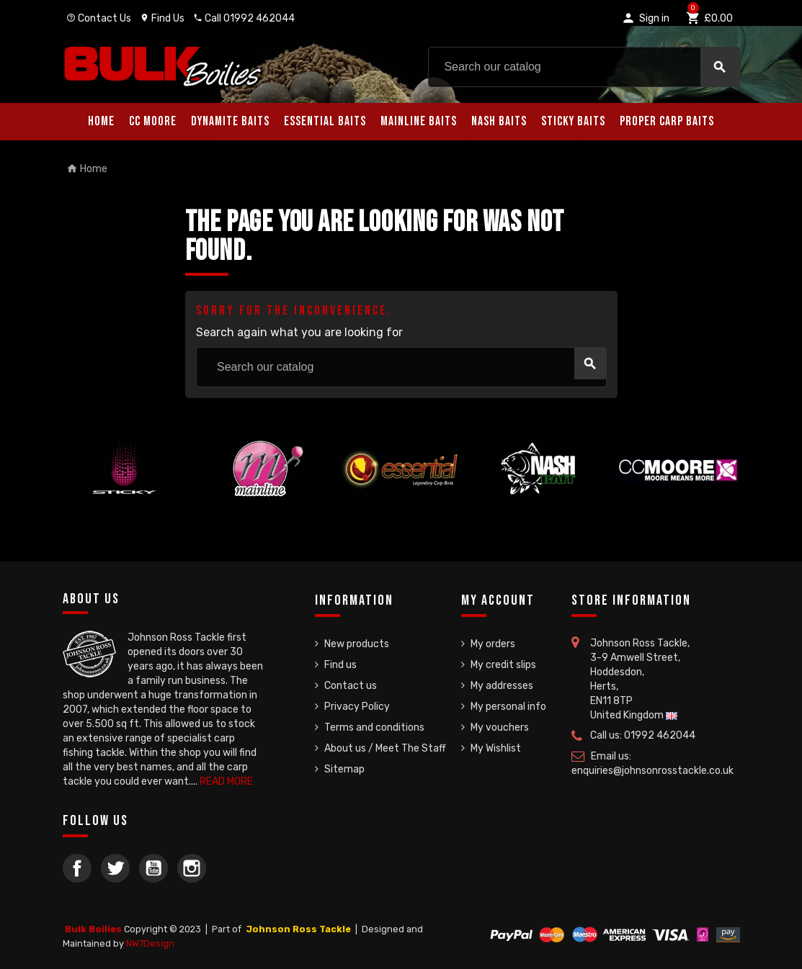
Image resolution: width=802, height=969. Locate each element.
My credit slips (503, 665)
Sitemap (344, 769)
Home (101, 121)
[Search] (584, 67)
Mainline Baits (418, 121)
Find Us (162, 18)
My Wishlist (496, 748)
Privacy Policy (357, 706)
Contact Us (98, 18)
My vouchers (500, 727)
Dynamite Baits (230, 121)
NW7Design (150, 943)
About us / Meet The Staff (385, 748)
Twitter (115, 868)
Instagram (191, 868)
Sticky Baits (573, 121)
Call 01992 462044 (244, 18)
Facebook (77, 868)
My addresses (502, 686)
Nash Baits (499, 121)
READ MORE (226, 781)
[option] (124, 494)
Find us (340, 665)
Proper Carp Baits (667, 121)
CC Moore (153, 121)
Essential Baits (325, 121)
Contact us (350, 686)
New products (356, 644)
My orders (493, 644)
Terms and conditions (374, 727)
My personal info (508, 706)
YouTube (153, 868)
